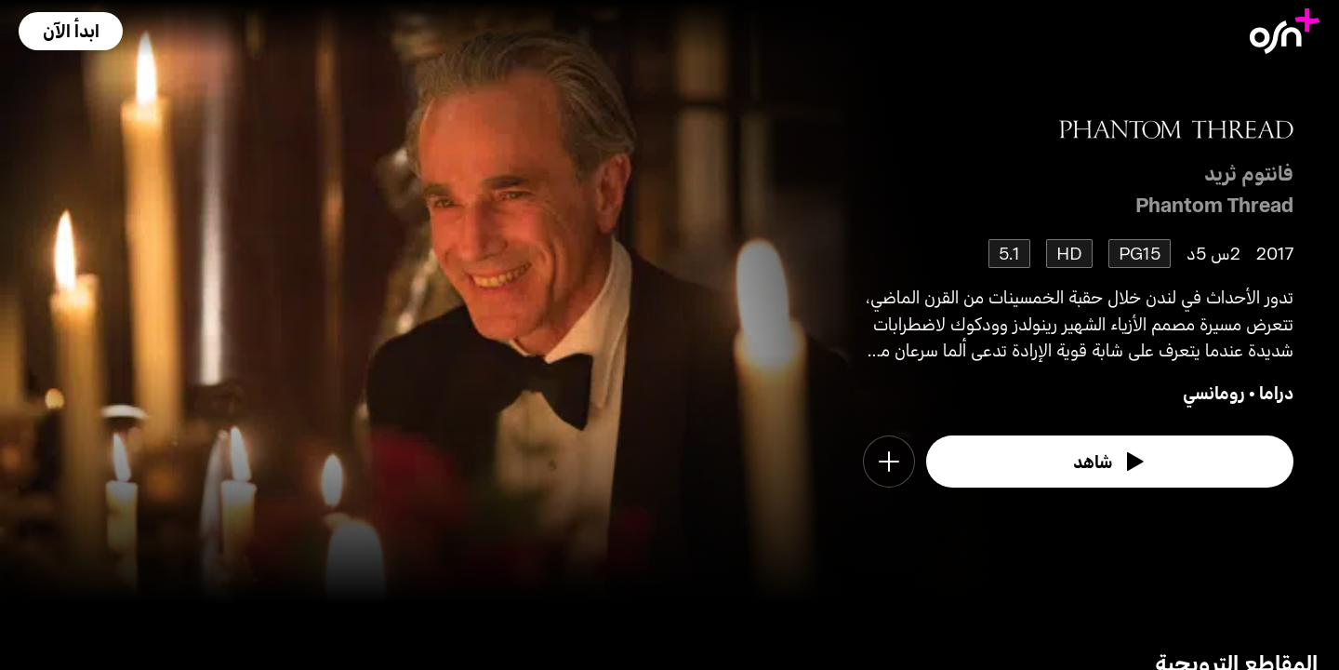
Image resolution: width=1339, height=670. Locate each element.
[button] (71, 31)
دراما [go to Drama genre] (1276, 392)
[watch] (1110, 462)
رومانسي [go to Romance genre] (1214, 392)
